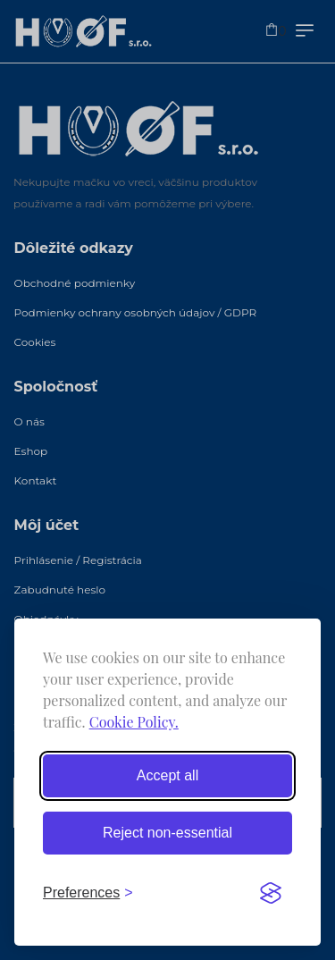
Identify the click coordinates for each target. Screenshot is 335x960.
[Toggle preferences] (88, 893)
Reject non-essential (167, 832)
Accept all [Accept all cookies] (167, 775)
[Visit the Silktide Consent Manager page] (270, 893)
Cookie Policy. (134, 721)
